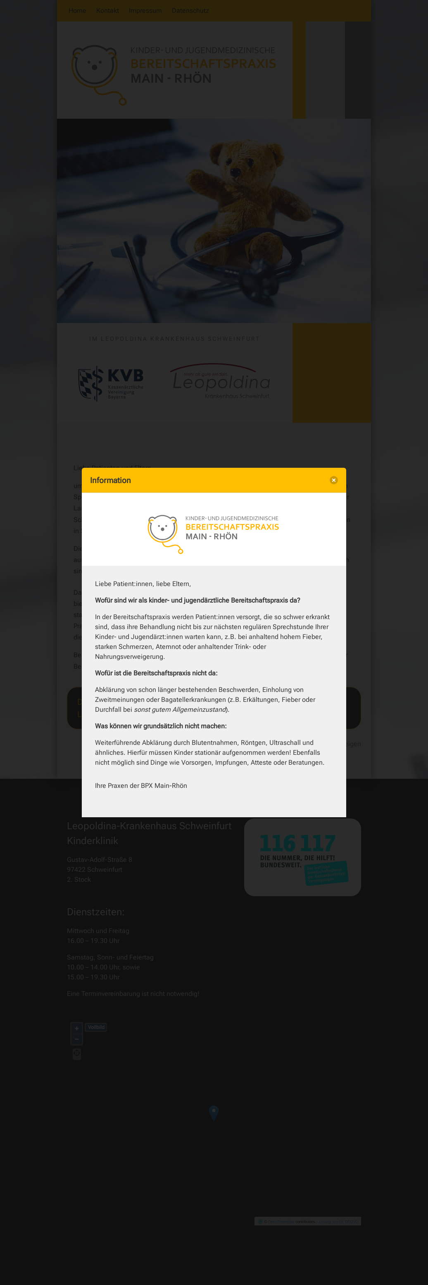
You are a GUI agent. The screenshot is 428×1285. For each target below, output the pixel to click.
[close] (334, 480)
